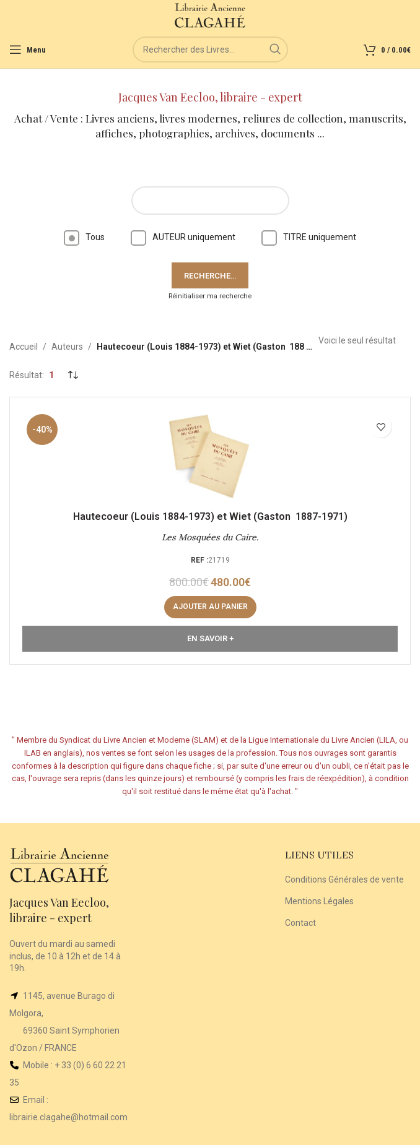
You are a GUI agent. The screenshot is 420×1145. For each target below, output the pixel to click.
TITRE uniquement (308, 237)
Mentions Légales (319, 901)
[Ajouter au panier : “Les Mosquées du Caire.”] (210, 607)
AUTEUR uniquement (183, 237)
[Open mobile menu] (27, 49)
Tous (84, 237)
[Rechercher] (210, 50)
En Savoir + (210, 638)
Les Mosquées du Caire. (210, 537)
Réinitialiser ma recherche (210, 296)
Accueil (23, 347)
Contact (300, 923)
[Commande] (72, 375)
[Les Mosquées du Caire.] (210, 456)
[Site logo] (210, 15)
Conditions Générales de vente (344, 879)
